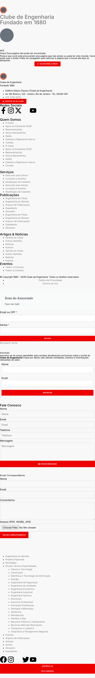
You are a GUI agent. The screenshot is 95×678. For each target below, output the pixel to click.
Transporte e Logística (22, 628)
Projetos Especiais (14, 559)
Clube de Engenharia (27, 20)
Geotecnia (16, 612)
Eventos (9, 634)
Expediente (11, 208)
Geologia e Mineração (22, 608)
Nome (4, 364)
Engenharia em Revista (17, 201)
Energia (15, 579)
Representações (13, 129)
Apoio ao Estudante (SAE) (18, 126)
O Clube (9, 123)
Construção (17, 572)
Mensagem (6, 440)
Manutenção (17, 615)
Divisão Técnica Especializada (20, 566)
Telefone (5, 430)
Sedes (8, 136)
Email (4, 378)
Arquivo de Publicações (17, 204)
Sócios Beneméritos (15, 132)
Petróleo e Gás (18, 618)
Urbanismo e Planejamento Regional (29, 631)
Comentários (7, 500)
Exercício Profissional (22, 602)
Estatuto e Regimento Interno (20, 139)
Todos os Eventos (14, 267)
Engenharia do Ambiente (23, 585)
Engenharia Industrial (22, 592)
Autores (9, 247)
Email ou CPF (7, 312)
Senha (3, 325)
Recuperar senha (8, 343)
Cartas (8, 644)
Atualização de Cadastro (17, 182)
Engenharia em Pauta (16, 198)
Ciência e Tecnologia (21, 569)
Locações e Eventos (15, 178)
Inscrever (47, 393)
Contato (9, 142)
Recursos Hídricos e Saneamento (28, 621)
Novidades (10, 562)
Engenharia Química (21, 595)
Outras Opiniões (13, 241)
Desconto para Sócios (16, 175)
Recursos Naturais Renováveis (26, 625)
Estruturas (16, 598)
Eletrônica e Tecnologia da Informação (30, 575)
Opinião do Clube (14, 237)
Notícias (9, 244)
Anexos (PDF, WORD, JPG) (15, 521)
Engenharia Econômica (22, 589)
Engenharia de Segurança (24, 582)
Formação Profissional (22, 605)
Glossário (10, 211)
